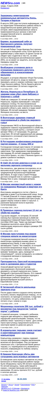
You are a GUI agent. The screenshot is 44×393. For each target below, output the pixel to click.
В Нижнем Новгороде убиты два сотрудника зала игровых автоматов (20, 355)
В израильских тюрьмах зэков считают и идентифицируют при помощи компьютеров (21, 332)
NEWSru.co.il (6, 388)
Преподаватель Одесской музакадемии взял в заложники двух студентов (21, 262)
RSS (33, 385)
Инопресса (25, 388)
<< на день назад (5, 380)
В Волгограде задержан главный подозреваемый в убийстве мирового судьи (20, 120)
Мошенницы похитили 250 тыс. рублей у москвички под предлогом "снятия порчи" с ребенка (22, 309)
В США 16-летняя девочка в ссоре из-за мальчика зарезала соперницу (21, 164)
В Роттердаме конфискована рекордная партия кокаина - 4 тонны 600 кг (21, 142)
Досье (10, 385)
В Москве (16, 388)
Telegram (4, 387)
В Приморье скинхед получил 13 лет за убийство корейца (21, 211)
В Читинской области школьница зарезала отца (18, 288)
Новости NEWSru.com (11, 390)
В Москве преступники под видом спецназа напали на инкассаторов (18, 235)
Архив (17, 385)
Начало (4, 385)
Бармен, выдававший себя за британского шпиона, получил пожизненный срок (16, 44)
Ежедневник (25, 385)
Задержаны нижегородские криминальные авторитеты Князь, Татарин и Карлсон (19, 18)
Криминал (5, 8)
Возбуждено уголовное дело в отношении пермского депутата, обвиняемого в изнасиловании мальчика (17, 71)
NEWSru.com (10, 3)
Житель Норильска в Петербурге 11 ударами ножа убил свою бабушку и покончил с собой (20, 94)
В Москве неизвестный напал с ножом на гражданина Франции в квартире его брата (21, 186)
